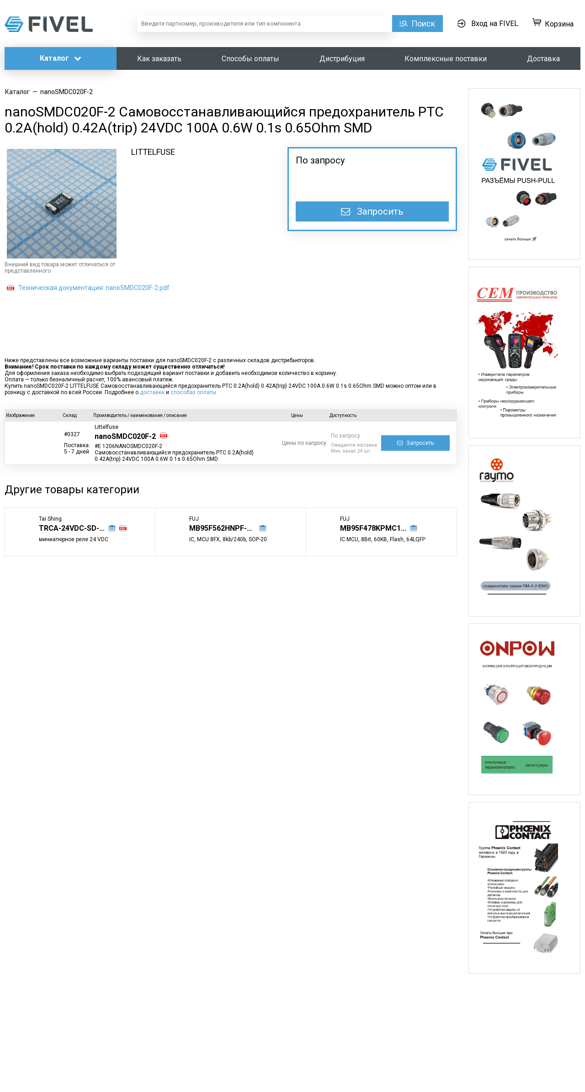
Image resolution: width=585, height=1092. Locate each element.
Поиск (423, 23)
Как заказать (159, 58)
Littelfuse (106, 427)
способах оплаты (193, 392)
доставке (152, 392)
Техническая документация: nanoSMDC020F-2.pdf (94, 287)
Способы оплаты (250, 58)
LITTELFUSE (153, 152)
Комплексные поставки (445, 58)
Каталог (60, 58)
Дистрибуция (342, 58)
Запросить (372, 211)
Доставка (543, 58)
